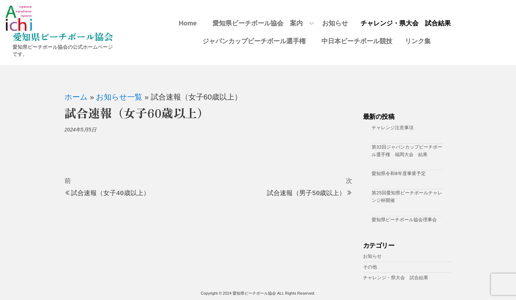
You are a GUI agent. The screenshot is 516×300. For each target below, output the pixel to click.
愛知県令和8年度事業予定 (398, 173)
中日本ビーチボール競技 (356, 41)
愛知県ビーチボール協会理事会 (404, 219)
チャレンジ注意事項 (393, 127)
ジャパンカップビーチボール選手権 (257, 41)
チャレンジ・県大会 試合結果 (405, 23)
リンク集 (418, 41)
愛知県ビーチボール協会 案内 (260, 23)
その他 (370, 267)
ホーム (76, 97)
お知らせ (335, 23)
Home (188, 23)
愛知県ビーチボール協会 (63, 36)
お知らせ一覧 (119, 97)
